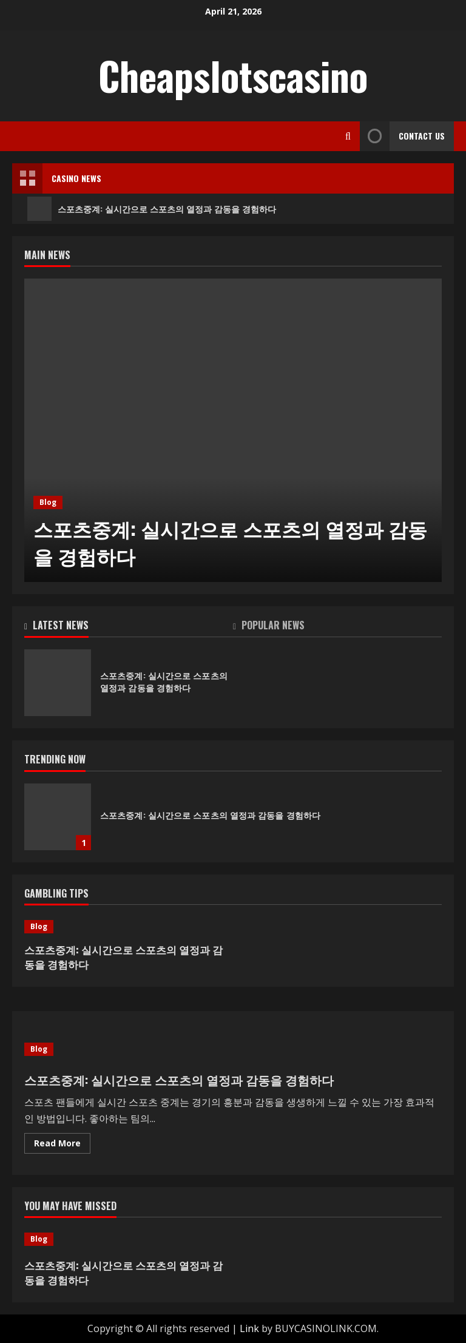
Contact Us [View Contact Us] (402, 136)
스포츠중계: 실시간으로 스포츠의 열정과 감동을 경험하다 (151, 209)
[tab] (128, 627)
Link (249, 1328)
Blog (47, 502)
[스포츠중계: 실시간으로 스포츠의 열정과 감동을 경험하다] (233, 430)
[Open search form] (348, 136)
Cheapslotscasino (233, 75)
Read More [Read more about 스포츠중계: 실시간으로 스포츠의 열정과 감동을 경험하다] (62, 1145)
